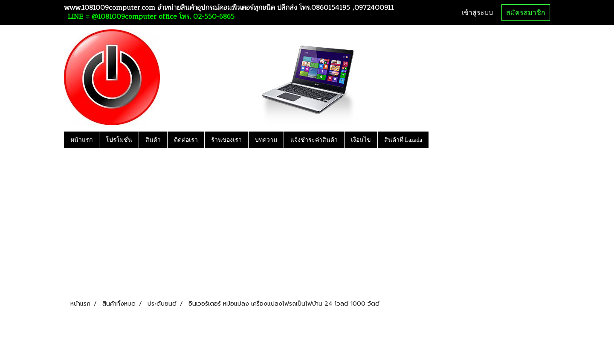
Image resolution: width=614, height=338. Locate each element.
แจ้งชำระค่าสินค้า (314, 140)
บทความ (266, 140)
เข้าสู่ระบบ (477, 13)
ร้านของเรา (226, 140)
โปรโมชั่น (119, 140)
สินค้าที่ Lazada (403, 140)
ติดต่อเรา (186, 140)
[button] (436, 139)
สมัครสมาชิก (525, 13)
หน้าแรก (81, 140)
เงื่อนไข (361, 140)
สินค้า (153, 140)
